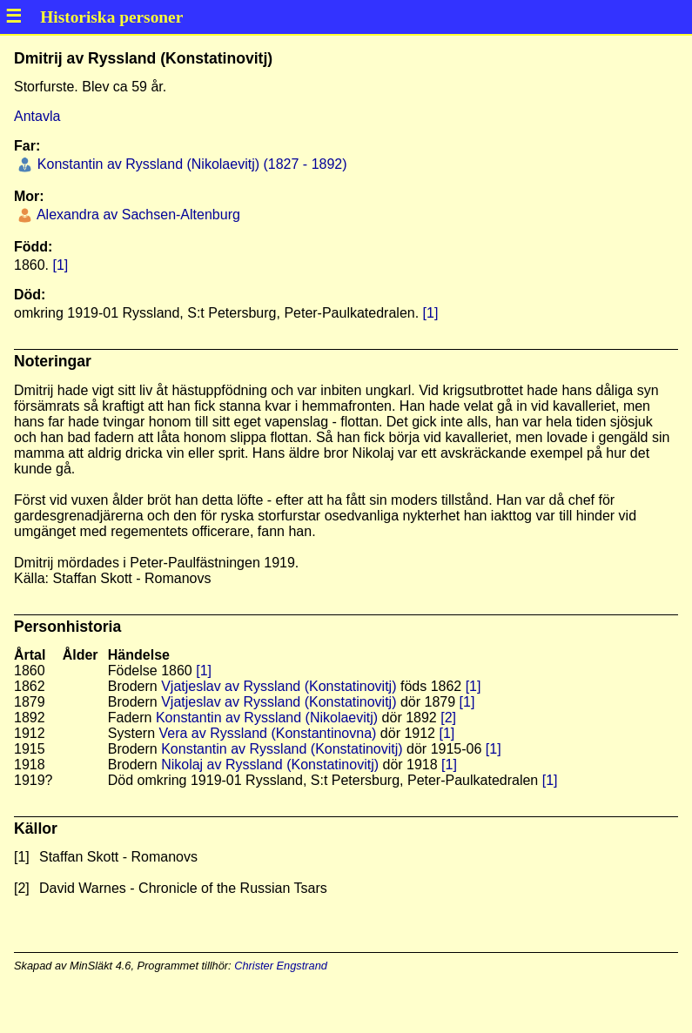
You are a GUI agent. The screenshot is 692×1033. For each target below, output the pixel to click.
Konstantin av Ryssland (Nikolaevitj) (267, 717)
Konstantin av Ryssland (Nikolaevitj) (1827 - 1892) (189, 164)
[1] (60, 265)
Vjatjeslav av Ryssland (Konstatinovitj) (278, 686)
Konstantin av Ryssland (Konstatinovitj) (281, 748)
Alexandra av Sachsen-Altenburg (136, 214)
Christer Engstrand (280, 965)
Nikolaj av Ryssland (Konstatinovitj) (270, 764)
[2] (448, 717)
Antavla (37, 116)
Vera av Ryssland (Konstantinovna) (267, 733)
